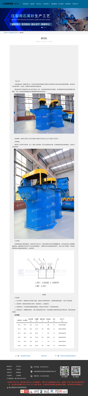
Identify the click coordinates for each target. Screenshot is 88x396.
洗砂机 (32, 4)
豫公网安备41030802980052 (18, 387)
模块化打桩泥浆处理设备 (68, 356)
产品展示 (18, 369)
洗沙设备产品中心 (13, 32)
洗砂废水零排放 (25, 356)
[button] (6, 19)
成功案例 (54, 4)
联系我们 (68, 4)
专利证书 (75, 4)
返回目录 (44, 356)
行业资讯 (9, 375)
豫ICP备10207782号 (20, 378)
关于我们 (61, 4)
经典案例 (18, 372)
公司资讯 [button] (46, 4)
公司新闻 (18, 375)
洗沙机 (5, 32)
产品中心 (38, 4)
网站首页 (26, 4)
